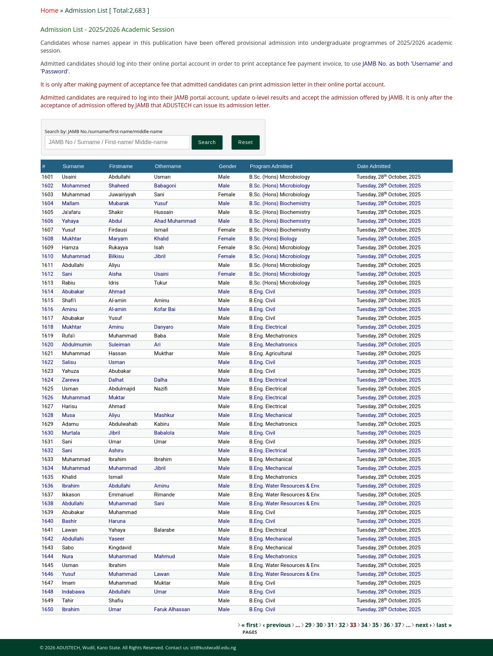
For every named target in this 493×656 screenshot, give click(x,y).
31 (331, 625)
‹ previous (276, 625)
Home (50, 10)
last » (444, 625)
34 (364, 625)
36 (386, 625)
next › (423, 625)
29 (308, 625)
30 (319, 625)
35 (375, 625)
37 (398, 625)
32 (342, 625)
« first (249, 625)
